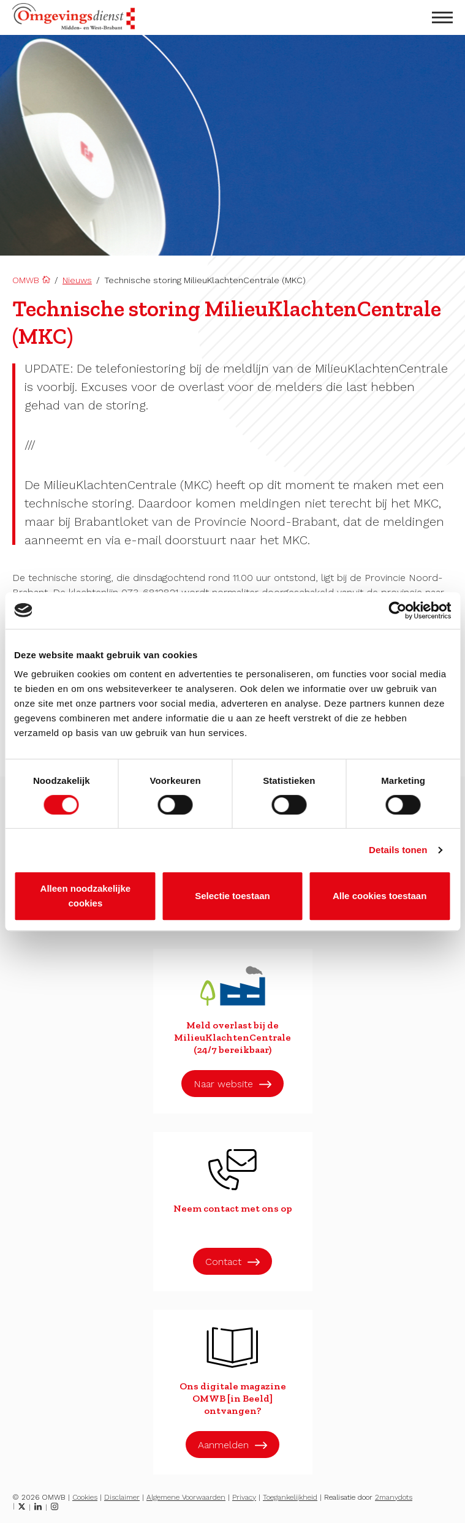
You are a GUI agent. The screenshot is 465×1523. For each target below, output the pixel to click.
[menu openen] (442, 17)
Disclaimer (122, 1497)
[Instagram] (54, 1506)
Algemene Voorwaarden (185, 1497)
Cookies (84, 1497)
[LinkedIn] (38, 1506)
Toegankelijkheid (290, 1497)
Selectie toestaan (232, 896)
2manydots (393, 1497)
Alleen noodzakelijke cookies (85, 895)
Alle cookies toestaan (379, 896)
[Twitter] (21, 1506)
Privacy (244, 1497)
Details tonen (398, 850)
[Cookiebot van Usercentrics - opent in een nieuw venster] (397, 610)
